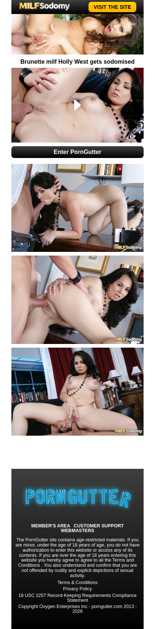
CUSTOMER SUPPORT (99, 526)
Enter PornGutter (77, 152)
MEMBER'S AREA (50, 526)
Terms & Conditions (77, 582)
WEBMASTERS (77, 530)
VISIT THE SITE (112, 7)
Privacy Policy (77, 588)
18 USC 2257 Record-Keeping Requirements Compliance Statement (77, 598)
